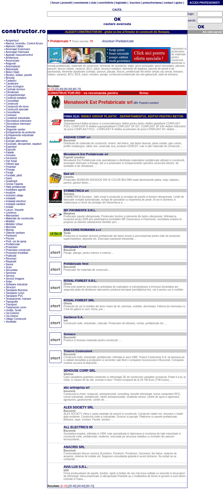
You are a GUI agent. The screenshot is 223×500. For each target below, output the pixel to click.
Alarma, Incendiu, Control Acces (24, 43)
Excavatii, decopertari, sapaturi (24, 143)
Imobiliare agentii (16, 189)
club (93, 2)
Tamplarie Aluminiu (17, 290)
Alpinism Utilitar (15, 46)
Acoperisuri (12, 40)
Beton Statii (12, 72)
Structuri (10, 287)
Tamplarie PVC (14, 295)
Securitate (12, 270)
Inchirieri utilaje (14, 195)
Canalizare (12, 83)
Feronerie (11, 158)
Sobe (9, 281)
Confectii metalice (16, 98)
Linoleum (11, 212)
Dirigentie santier (15, 129)
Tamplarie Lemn (15, 293)
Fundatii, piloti (14, 175)
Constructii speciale (17, 109)
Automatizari (13, 66)
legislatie (121, 2)
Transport (11, 304)
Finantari (11, 166)
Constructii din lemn (17, 106)
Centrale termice (15, 89)
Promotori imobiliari (17, 252)
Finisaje (10, 169)
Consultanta (13, 112)
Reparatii (11, 261)
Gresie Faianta (14, 184)
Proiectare (12, 247)
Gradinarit (11, 181)
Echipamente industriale (20, 135)
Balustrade (12, 69)
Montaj (10, 229)
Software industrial (16, 284)
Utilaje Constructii (16, 318)
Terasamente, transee (18, 298)
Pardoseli (11, 235)
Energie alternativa (16, 141)
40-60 (68, 89)
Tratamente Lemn (16, 307)
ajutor (179, 2)
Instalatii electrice (16, 201)
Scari (9, 267)
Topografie (12, 301)
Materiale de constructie (19, 218)
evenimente (81, 2)
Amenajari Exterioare (18, 49)
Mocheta (11, 227)
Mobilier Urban (14, 224)
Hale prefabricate (16, 186)
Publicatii (11, 255)
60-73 (76, 89)
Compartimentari (15, 95)
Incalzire (10, 192)
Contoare (11, 115)
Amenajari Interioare (17, 52)
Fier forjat (11, 161)
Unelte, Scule (13, 310)
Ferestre (10, 155)
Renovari (11, 258)
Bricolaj (10, 77)
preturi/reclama (152, 2)
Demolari (11, 126)
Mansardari (12, 215)
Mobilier (10, 221)
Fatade (10, 152)
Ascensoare (13, 60)
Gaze (9, 178)
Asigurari (11, 63)
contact (168, 2)
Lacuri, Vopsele (15, 209)
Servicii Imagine (15, 278)
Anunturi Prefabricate (118, 41)
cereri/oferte (106, 2)
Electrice (11, 138)
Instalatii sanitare (15, 204)
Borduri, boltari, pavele (19, 75)
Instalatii (10, 198)
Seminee (11, 273)
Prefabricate (13, 244)
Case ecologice (15, 86)
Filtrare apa (12, 163)
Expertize (11, 146)
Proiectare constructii (18, 250)
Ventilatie (11, 321)
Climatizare (12, 92)
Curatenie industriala (18, 118)
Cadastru (11, 80)
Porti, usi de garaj (16, 241)
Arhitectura (12, 57)
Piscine (10, 238)
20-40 (59, 89)
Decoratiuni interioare (18, 123)
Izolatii (9, 207)
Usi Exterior (12, 313)
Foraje (9, 172)
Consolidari (12, 100)
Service (10, 275)
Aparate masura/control (19, 54)
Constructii (12, 103)
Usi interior (12, 316)
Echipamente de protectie (20, 132)
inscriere (134, 2)
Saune (9, 264)
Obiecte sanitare (15, 232)
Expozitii (10, 149)
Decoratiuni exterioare (18, 120)
